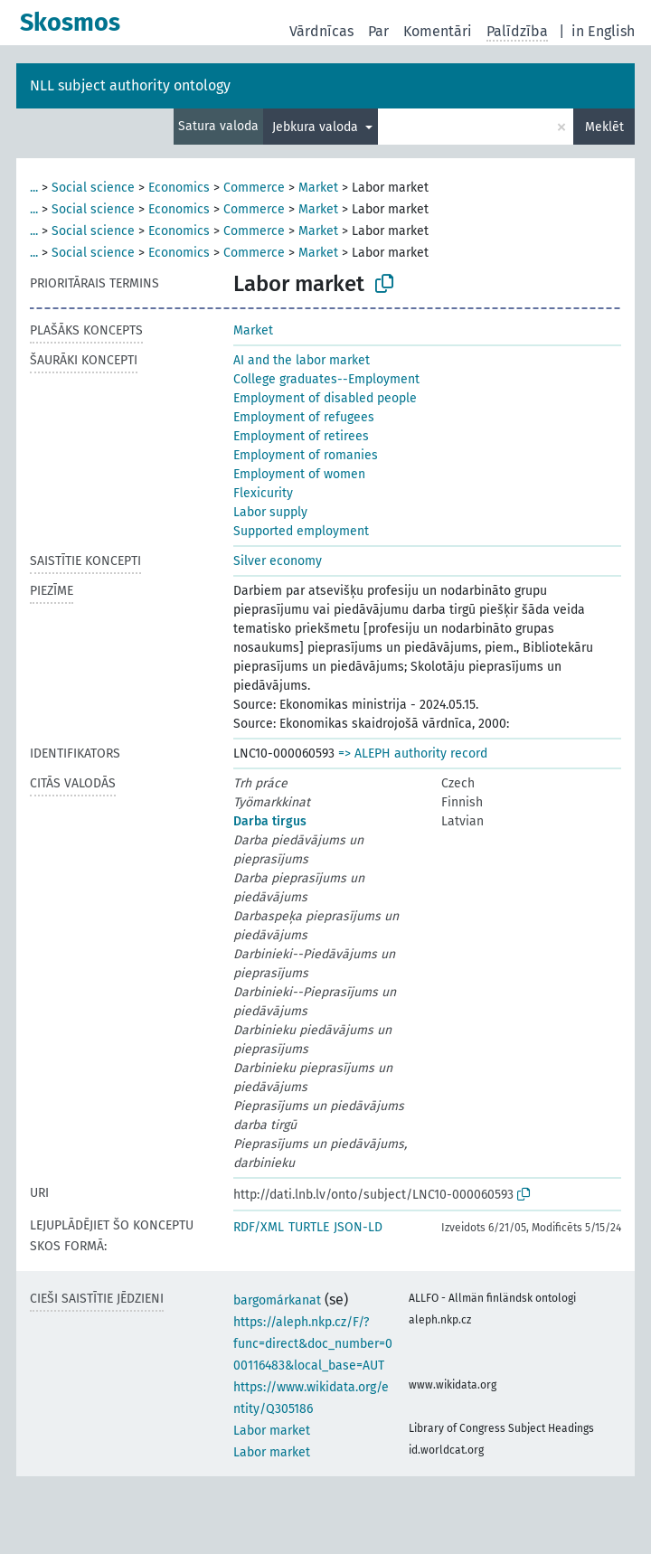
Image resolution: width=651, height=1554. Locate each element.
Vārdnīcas (321, 31)
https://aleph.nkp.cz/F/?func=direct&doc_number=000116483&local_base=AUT (312, 1343)
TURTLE (308, 1227)
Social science (93, 187)
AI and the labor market (301, 360)
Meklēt (604, 127)
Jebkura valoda (317, 127)
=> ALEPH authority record (412, 753)
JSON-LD (358, 1227)
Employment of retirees (301, 436)
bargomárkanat (277, 1300)
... (34, 187)
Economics (179, 187)
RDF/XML (258, 1227)
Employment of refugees (303, 417)
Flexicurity (263, 493)
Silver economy (277, 561)
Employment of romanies (305, 455)
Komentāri (437, 31)
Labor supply (270, 512)
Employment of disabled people (325, 398)
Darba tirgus (270, 821)
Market (318, 187)
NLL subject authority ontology (130, 85)
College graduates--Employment (326, 379)
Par (378, 31)
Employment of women (299, 474)
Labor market (271, 1430)
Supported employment (301, 531)
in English (603, 31)
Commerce (254, 187)
